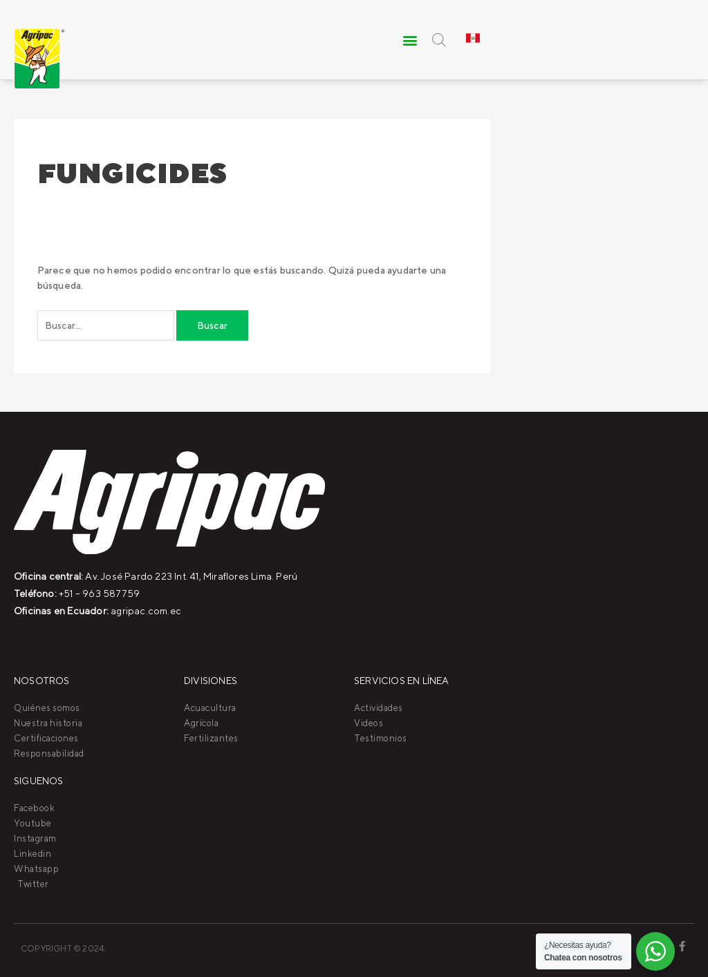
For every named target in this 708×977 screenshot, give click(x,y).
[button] (410, 39)
